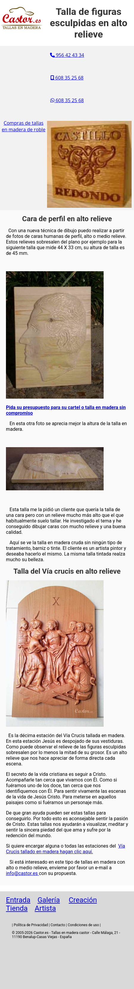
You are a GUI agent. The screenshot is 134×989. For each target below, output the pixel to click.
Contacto (58, 925)
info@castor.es (22, 873)
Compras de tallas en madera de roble (24, 126)
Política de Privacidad (31, 925)
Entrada (18, 900)
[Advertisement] (67, 965)
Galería (49, 900)
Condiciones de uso (83, 925)
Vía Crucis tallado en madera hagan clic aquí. (65, 848)
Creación (83, 900)
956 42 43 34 (67, 55)
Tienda (17, 908)
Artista (45, 908)
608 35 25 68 (67, 77)
